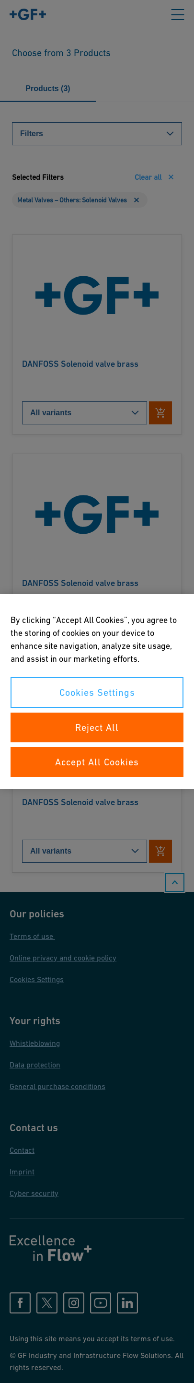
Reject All (97, 727)
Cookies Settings (97, 692)
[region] (97, 691)
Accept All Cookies (97, 762)
